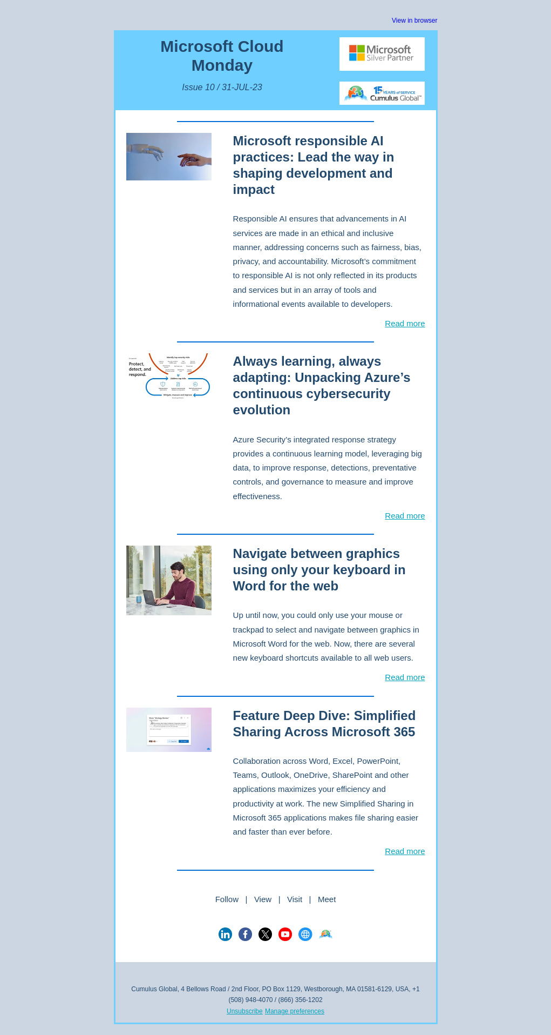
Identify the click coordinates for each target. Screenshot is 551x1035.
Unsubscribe (245, 1011)
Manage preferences (294, 1011)
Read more (405, 323)
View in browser (414, 20)
